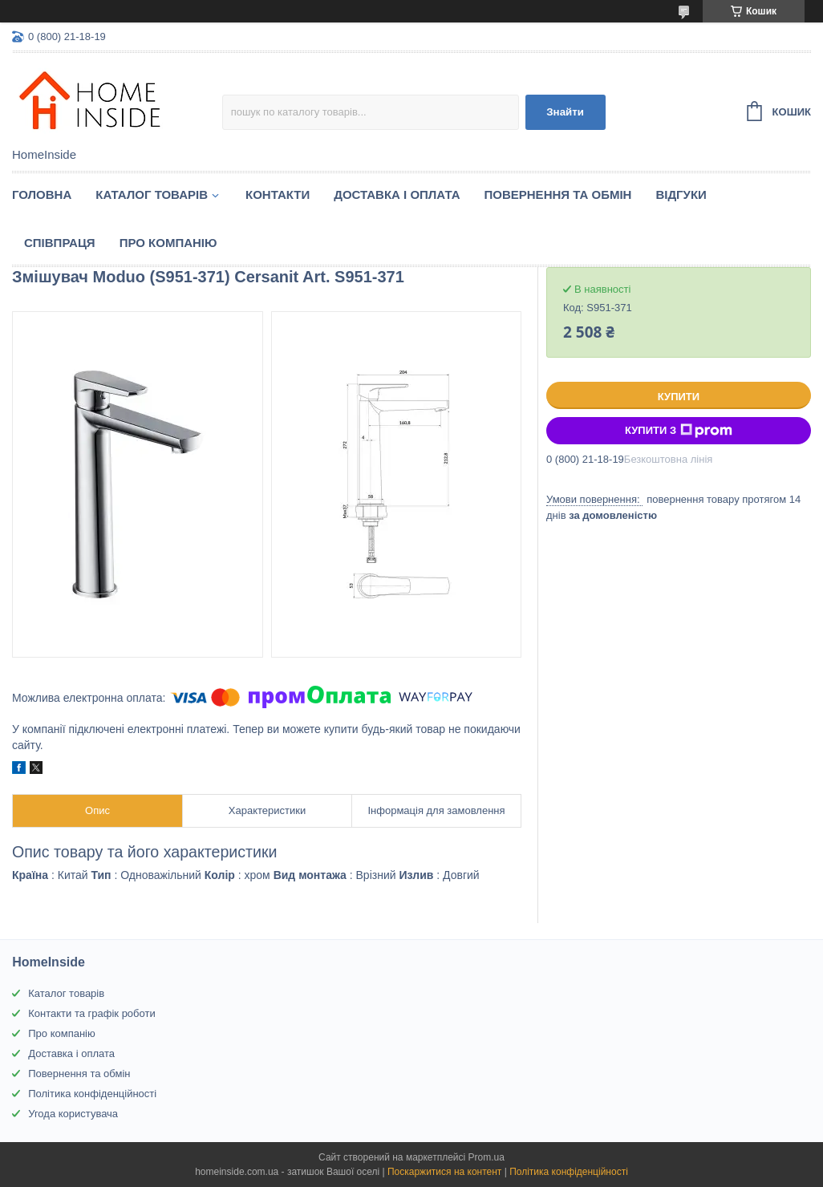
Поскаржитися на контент (444, 1171)
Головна (41, 194)
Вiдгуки (680, 194)
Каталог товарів (66, 993)
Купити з (678, 430)
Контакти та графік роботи (91, 1013)
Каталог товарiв (151, 194)
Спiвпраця (59, 243)
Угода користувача (73, 1114)
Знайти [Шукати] (565, 112)
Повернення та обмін (558, 194)
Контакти (277, 194)
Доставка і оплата (397, 194)
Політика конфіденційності (92, 1094)
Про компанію (168, 243)
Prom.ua (486, 1157)
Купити (678, 397)
